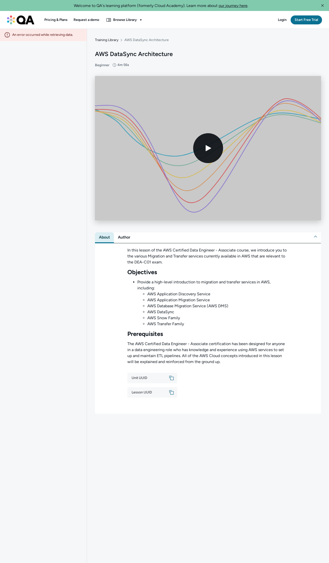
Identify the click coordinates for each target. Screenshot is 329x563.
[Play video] (208, 148)
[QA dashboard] (20, 19)
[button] (322, 5)
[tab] (104, 238)
